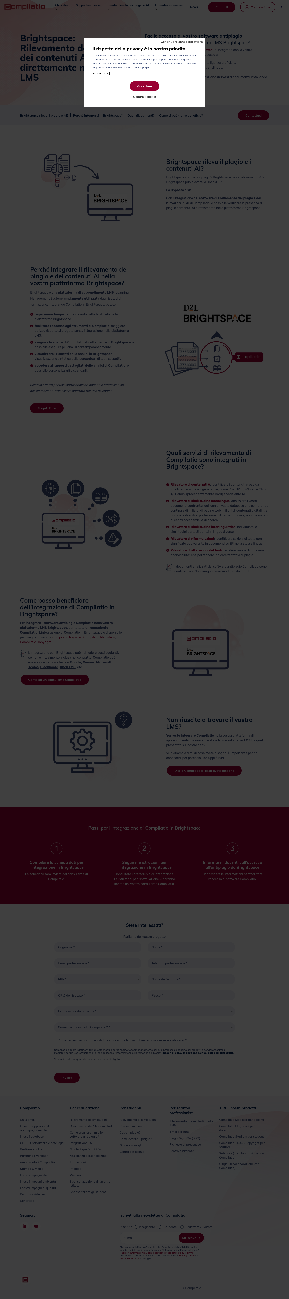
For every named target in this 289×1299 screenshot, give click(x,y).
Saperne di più (100, 73)
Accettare (144, 86)
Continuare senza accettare (182, 41)
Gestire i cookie (144, 96)
